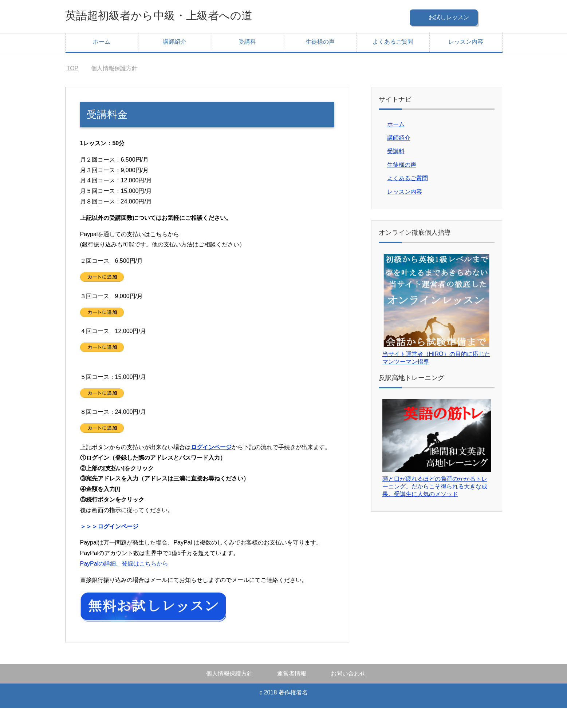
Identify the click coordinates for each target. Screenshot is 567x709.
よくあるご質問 (393, 43)
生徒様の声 (320, 43)
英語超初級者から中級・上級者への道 (177, 15)
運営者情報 (291, 675)
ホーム (101, 43)
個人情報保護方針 (229, 675)
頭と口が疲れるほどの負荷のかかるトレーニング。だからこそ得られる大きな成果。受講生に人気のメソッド (434, 487)
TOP (73, 69)
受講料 (247, 43)
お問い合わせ (348, 675)
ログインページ (211, 448)
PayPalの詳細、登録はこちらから (124, 565)
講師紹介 (174, 43)
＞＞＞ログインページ (109, 527)
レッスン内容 (465, 43)
